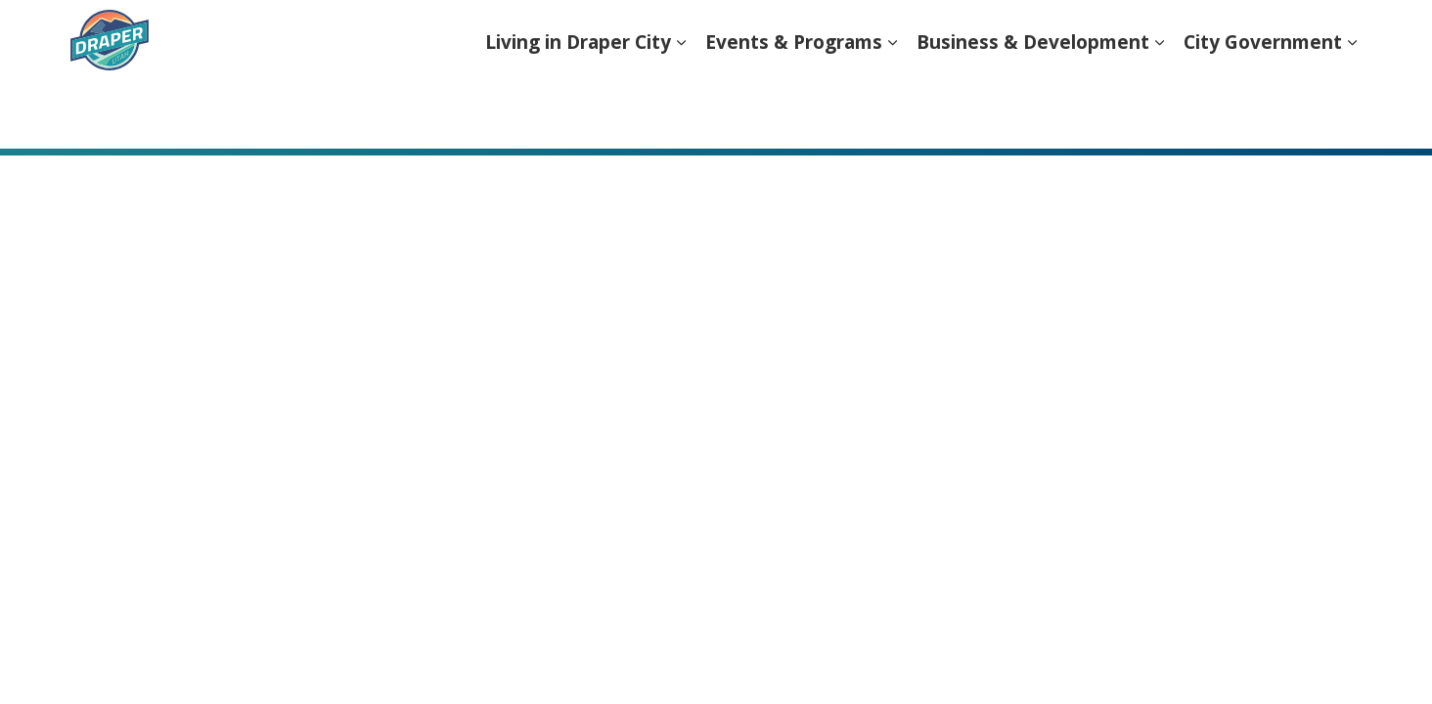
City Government (1263, 111)
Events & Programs (793, 111)
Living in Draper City (578, 111)
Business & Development (1033, 111)
